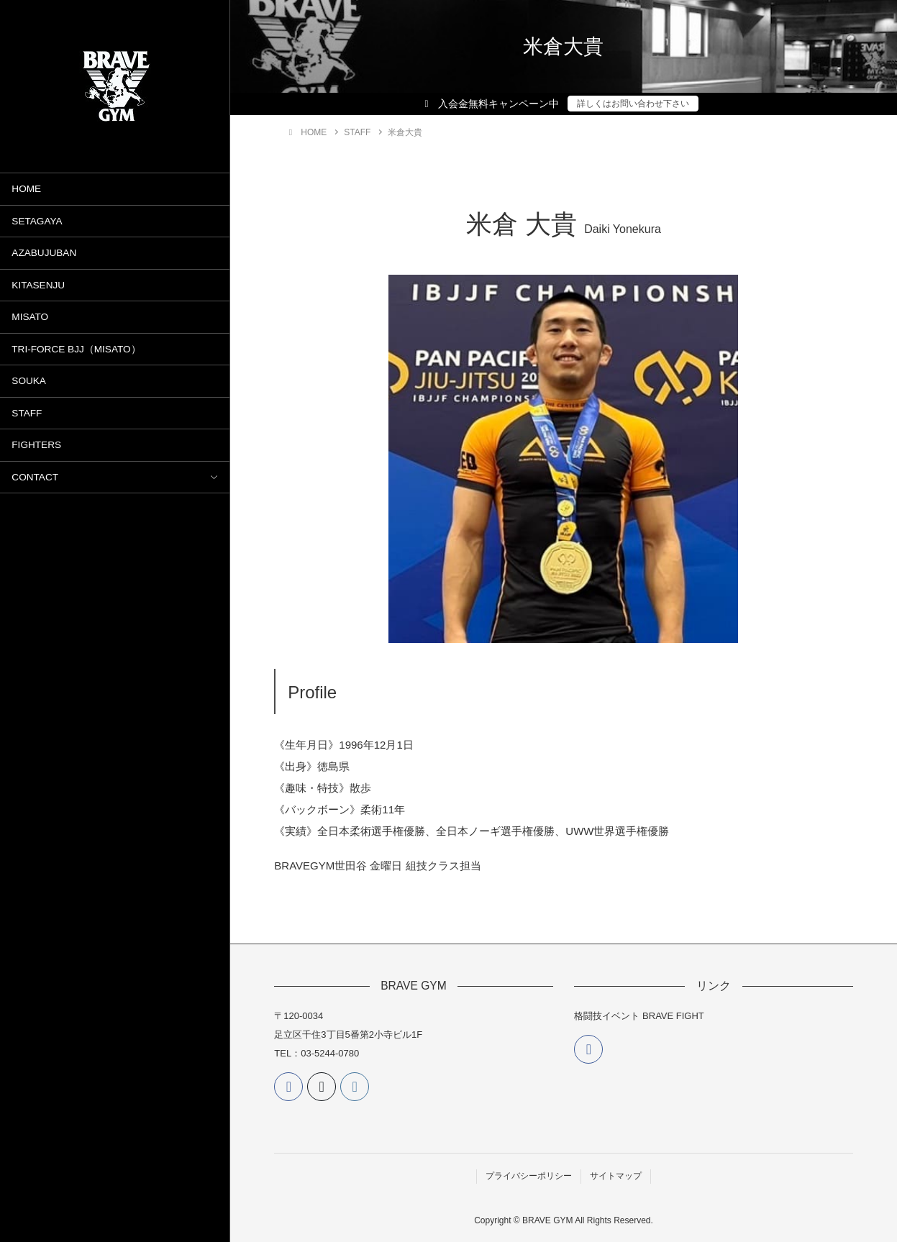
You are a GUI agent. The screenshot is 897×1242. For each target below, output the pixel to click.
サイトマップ (616, 1176)
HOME (26, 188)
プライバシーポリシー (529, 1176)
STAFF (27, 413)
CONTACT (35, 477)
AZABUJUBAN (44, 252)
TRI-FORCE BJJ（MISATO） (76, 349)
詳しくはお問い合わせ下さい (633, 104)
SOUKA (29, 380)
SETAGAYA (37, 221)
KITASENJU (38, 285)
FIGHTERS (36, 444)
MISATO (30, 316)
